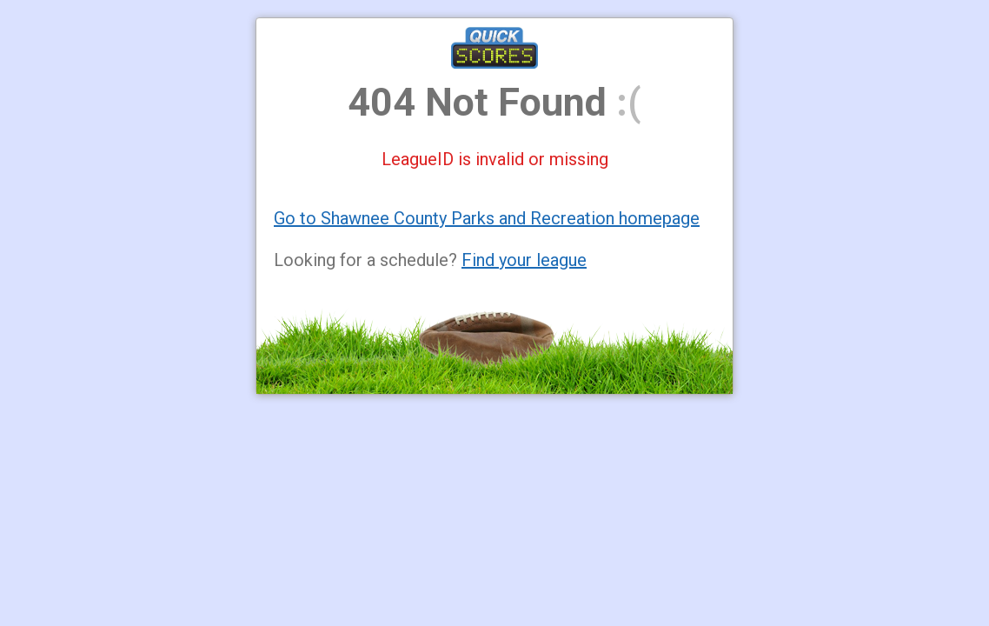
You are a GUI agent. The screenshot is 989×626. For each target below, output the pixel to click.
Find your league (524, 260)
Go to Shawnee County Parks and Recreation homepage (487, 218)
